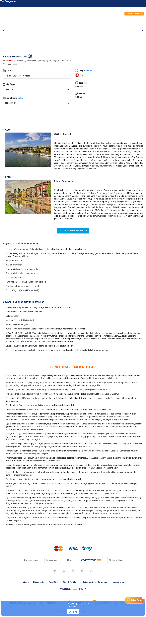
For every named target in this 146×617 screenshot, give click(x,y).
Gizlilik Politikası (70, 582)
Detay (20, 98)
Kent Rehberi (115, 560)
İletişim (25, 582)
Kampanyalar (118, 582)
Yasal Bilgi (53, 582)
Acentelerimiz (31, 560)
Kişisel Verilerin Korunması (95, 582)
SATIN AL (73, 612)
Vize (70, 560)
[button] (3, 30)
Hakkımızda (38, 582)
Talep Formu (137, 600)
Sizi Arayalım (52, 560)
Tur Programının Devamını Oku (73, 231)
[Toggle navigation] (142, 5)
